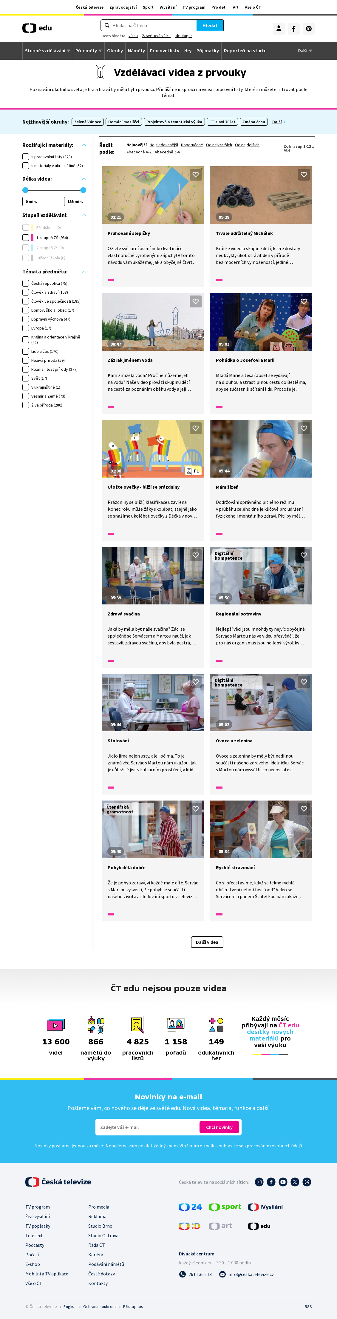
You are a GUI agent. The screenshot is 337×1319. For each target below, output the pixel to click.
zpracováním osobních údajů (273, 1146)
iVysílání (168, 7)
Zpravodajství (123, 7)
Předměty (86, 50)
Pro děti (219, 7)
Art (236, 7)
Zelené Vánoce (87, 121)
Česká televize (89, 7)
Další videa (207, 942)
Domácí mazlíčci (123, 121)
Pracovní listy (164, 50)
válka (133, 35)
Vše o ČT (253, 7)
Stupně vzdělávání (45, 50)
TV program (194, 7)
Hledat (209, 25)
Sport (148, 7)
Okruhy (115, 50)
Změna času (253, 121)
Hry (187, 50)
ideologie (183, 35)
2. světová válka (156, 35)
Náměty (136, 50)
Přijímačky (208, 50)
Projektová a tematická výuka (174, 121)
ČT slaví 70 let (222, 121)
